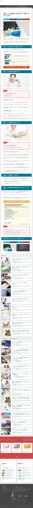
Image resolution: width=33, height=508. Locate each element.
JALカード (19, 500)
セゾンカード (24, 501)
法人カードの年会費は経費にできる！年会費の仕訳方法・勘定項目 (21, 406)
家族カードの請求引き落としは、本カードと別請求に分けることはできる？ (21, 323)
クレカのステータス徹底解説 (15, 490)
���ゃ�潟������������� (9, 210)
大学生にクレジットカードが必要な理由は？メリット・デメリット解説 (21, 275)
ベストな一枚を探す (4, 488)
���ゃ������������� (9, 211)
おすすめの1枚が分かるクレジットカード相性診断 (17, 66)
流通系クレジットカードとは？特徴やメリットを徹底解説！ (21, 374)
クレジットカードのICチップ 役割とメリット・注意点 (20, 283)
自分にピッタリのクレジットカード (6, 489)
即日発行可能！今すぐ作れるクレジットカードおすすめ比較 (12, 231)
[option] (6, 448)
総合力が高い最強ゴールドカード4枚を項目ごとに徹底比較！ (12, 233)
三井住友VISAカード (14, 499)
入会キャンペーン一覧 (28, 439)
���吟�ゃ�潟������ (8, 209)
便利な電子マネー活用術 (21, 489)
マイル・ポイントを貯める (14, 489)
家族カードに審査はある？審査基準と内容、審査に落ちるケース (21, 267)
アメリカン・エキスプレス (21, 494)
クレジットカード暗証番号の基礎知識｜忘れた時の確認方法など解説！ (21, 358)
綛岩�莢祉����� (7, 215)
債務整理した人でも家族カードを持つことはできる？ (21, 315)
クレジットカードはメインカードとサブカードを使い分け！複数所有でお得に (21, 366)
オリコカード (13, 501)
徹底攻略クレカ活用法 (27, 489)
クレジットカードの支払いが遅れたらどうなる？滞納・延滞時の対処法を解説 (21, 291)
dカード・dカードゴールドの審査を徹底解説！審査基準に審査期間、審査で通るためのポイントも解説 (26, 476)
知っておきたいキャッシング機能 (22, 491)
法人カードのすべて (14, 492)
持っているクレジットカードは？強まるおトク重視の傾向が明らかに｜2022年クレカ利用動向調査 (26, 479)
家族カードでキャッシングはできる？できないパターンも (21, 307)
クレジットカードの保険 (22, 488)
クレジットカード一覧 (4, 487)
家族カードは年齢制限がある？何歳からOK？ (21, 298)
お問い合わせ (30, 506)
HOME (17, 506)
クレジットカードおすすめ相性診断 (6, 490)
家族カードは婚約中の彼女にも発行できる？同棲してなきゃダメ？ (21, 259)
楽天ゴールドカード (27, 449)
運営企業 (21, 506)
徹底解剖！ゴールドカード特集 (22, 490)
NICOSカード (24, 502)
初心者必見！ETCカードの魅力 (15, 491)
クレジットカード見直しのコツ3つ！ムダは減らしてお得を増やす (21, 342)
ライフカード (24, 499)
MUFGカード (13, 502)
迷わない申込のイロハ (21, 487)
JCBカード (13, 494)
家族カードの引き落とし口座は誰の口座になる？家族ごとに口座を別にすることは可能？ (21, 331)
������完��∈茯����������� (10, 214)
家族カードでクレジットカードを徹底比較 (16, 201)
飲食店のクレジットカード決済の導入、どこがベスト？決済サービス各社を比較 (21, 430)
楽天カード (6, 449)
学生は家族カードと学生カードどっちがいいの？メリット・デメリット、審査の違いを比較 (21, 390)
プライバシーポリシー (25, 506)
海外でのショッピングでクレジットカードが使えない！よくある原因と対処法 (21, 422)
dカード (16, 449)
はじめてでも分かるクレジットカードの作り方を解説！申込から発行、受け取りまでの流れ (16, 230)
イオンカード (19, 501)
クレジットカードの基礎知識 (15, 487)
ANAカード (13, 500)
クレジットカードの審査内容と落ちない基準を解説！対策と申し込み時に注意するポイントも (16, 232)
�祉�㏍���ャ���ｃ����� (9, 213)
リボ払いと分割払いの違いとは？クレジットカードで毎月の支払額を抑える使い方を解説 (21, 414)
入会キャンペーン (4, 491)
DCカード (19, 502)
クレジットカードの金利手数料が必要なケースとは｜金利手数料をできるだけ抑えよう (21, 350)
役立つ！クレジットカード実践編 (15, 488)
